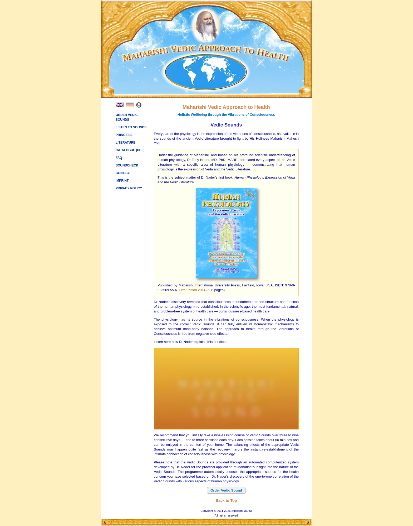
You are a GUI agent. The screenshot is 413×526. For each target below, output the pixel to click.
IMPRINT (122, 181)
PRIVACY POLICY (129, 188)
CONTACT (123, 173)
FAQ (119, 158)
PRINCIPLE (124, 135)
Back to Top (226, 500)
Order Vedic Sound (226, 490)
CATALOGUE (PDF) (130, 150)
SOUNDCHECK (127, 165)
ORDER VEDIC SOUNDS (126, 117)
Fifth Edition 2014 (192, 290)
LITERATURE (125, 142)
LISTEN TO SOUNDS (131, 127)
